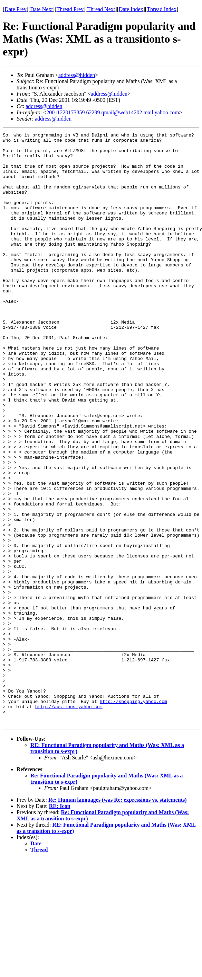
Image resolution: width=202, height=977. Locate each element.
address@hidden (76, 75)
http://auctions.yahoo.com (69, 822)
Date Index (131, 9)
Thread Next (101, 9)
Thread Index (161, 9)
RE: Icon (59, 924)
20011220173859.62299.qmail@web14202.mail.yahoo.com (112, 112)
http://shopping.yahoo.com (133, 815)
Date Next (41, 9)
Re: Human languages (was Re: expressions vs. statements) (117, 918)
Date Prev (15, 9)
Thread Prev (70, 9)
